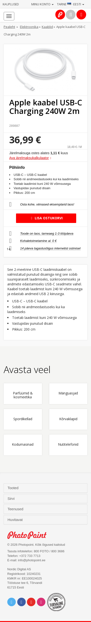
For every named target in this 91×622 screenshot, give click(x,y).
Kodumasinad (22, 445)
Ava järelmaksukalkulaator (29, 158)
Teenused (16, 509)
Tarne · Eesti (70, 4)
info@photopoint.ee (31, 560)
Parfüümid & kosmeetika (23, 395)
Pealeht (9, 27)
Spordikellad (22, 419)
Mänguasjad (68, 393)
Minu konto (42, 4)
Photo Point (29, 535)
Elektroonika (29, 27)
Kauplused (11, 4)
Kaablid (47, 27)
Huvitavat (16, 520)
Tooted (13, 488)
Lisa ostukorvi (46, 218)
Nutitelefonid (68, 445)
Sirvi (12, 499)
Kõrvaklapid (68, 419)
